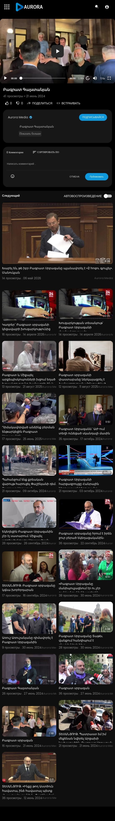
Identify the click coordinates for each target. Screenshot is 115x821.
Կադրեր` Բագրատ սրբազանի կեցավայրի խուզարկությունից (26, 327)
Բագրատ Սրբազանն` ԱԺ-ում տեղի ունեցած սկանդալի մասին (84, 431)
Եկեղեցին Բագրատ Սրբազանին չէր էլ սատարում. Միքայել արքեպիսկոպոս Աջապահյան (27, 535)
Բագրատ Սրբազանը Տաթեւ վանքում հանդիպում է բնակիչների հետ (81, 640)
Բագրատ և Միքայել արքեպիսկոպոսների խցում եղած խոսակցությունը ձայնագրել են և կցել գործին (28, 381)
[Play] (5, 78)
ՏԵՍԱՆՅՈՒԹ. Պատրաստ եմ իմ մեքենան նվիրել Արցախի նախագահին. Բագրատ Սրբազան (85, 738)
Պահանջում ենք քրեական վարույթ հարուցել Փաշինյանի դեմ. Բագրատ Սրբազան (29, 483)
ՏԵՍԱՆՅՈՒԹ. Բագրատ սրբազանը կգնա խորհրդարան (28, 587)
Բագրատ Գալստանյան (20, 688)
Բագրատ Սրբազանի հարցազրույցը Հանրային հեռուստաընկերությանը (79, 483)
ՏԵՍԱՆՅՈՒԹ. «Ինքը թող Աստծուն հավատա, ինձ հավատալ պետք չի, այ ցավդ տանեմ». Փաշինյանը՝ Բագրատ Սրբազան (28, 793)
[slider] (43, 78)
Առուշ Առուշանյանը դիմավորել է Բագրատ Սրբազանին (27, 640)
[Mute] (95, 78)
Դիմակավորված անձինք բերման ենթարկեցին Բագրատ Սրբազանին (28, 431)
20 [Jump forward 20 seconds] (88, 78)
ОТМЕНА (74, 176)
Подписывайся (93, 117)
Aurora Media (20, 117)
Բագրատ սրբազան (74, 688)
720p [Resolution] (102, 78)
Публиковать (97, 176)
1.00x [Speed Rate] (81, 78)
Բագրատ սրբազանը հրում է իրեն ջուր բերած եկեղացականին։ (85, 535)
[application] (57, 51)
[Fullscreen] (109, 78)
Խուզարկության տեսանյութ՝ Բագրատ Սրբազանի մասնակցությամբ (81, 327)
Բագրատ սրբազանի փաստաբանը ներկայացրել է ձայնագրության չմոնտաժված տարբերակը (82, 381)
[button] (107, 7)
